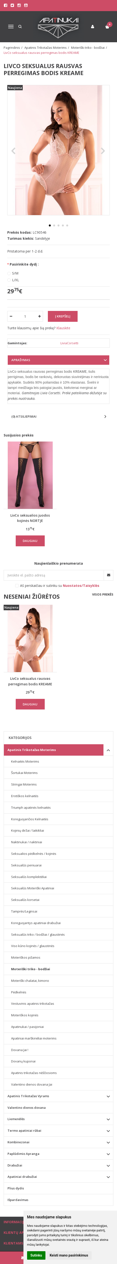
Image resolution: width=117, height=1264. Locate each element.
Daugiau (30, 541)
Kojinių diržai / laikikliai (27, 830)
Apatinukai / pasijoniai (27, 1027)
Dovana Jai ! (19, 1050)
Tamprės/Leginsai (24, 911)
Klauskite (63, 328)
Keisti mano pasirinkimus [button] (69, 1255)
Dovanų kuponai (23, 1061)
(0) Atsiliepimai (24, 416)
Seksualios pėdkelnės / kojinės (33, 853)
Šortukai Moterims (24, 773)
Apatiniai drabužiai (22, 1176)
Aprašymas (20, 360)
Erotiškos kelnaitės (24, 796)
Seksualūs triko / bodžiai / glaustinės (38, 934)
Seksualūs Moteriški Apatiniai (32, 888)
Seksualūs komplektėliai (29, 877)
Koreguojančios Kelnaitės (29, 819)
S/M (15, 273)
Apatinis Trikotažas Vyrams (28, 1096)
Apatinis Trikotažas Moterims (31, 750)
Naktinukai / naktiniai (26, 842)
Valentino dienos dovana (26, 1107)
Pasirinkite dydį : (24, 264)
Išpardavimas (17, 1200)
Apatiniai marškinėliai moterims (34, 1038)
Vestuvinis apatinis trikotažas (32, 1003)
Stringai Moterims (24, 784)
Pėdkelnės (18, 992)
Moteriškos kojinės (24, 1015)
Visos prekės (102, 594)
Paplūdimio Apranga (23, 1154)
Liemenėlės (16, 1119)
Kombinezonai (18, 1142)
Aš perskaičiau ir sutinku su (59, 585)
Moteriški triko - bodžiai (30, 969)
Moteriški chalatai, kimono (30, 980)
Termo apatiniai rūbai (24, 1130)
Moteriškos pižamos (25, 957)
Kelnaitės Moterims (25, 761)
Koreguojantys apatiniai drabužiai (36, 923)
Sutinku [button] (36, 1255)
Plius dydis (15, 1188)
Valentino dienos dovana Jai (31, 1084)
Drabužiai (14, 1165)
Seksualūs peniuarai (26, 865)
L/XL (15, 280)
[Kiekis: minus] (10, 316)
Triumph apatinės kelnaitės (31, 807)
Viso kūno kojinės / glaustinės (32, 946)
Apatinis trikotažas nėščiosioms (34, 1073)
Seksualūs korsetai (25, 900)
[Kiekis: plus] (39, 316)
